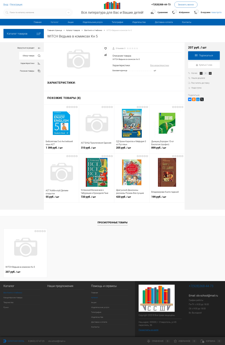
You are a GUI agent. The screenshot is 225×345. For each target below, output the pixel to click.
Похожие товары (30, 71)
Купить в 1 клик (204, 64)
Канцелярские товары (12, 297)
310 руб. (96, 149)
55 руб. (61, 198)
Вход (5, 4)
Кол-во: (194, 73)
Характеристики (30, 63)
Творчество (8, 302)
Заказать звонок (186, 4)
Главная (38, 22)
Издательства (139, 22)
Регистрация (16, 4)
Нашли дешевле (196, 77)
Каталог (55, 22)
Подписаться (204, 55)
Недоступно (194, 87)
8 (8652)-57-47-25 (36, 341)
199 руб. (167, 198)
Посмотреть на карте (148, 330)
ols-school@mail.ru (207, 295)
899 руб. (167, 149)
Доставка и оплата (164, 22)
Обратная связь (13, 341)
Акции (71, 22)
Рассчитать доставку (198, 82)
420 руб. (131, 198)
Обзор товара (31, 55)
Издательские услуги (93, 22)
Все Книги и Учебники (12, 293)
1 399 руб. (61, 149)
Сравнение (158, 341)
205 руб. (131, 149)
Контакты (186, 22)
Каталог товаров (23, 33)
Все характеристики (159, 65)
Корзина (211, 341)
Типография (117, 22)
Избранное (185, 341)
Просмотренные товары (112, 222)
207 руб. (12, 271)
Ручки (6, 307)
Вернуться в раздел (28, 48)
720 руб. (96, 198)
